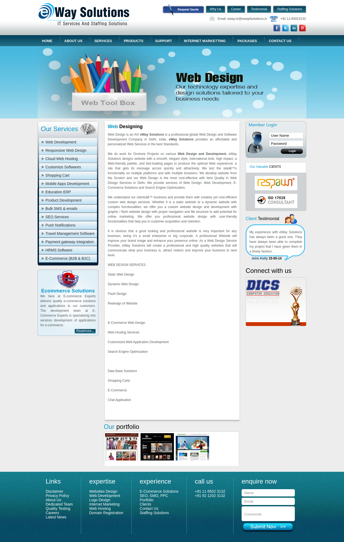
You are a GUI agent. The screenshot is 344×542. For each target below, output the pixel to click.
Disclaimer (54, 491)
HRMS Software (58, 250)
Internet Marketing (104, 504)
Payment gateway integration (69, 242)
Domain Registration (106, 513)
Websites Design (103, 491)
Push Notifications (60, 225)
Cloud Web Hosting (61, 159)
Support (163, 41)
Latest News (56, 517)
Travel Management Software (70, 233)
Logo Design (99, 500)
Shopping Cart (57, 175)
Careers (52, 513)
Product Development (63, 200)
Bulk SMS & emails (61, 208)
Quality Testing (58, 508)
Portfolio (146, 500)
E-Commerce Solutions (159, 491)
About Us (73, 41)
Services (103, 41)
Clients (145, 504)
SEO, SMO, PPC (154, 495)
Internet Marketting (204, 41)
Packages (247, 41)
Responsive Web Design (66, 150)
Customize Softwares (63, 167)
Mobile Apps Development (67, 183)
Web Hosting (100, 508)
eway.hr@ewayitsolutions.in (247, 19)
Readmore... (85, 331)
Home (47, 41)
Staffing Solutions (154, 513)
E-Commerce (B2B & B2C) (67, 258)
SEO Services (57, 217)
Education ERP (58, 192)
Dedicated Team (59, 504)
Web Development (60, 142)
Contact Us (280, 41)
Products (133, 41)
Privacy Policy (57, 495)
